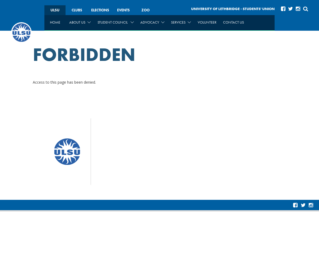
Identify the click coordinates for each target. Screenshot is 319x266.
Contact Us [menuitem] (233, 22)
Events (123, 10)
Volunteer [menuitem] (207, 22)
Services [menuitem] (181, 22)
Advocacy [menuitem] (152, 22)
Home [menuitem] (55, 22)
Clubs (77, 10)
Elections (100, 10)
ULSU (54, 10)
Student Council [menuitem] (116, 22)
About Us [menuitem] (80, 22)
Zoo (145, 10)
